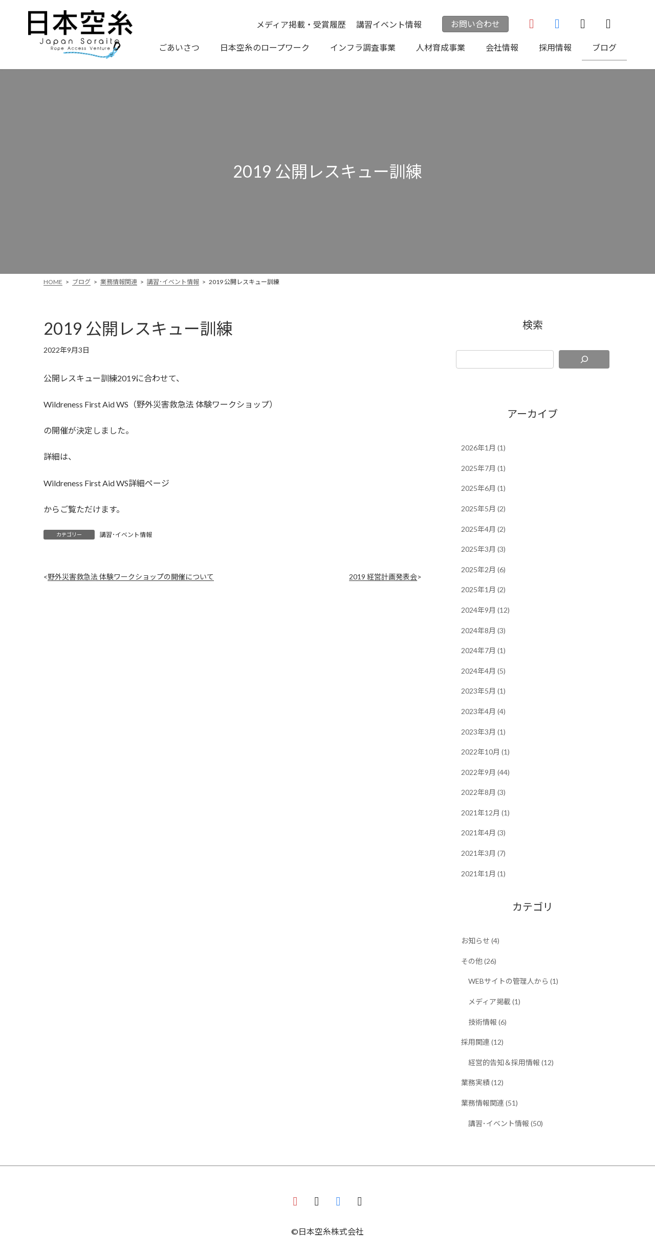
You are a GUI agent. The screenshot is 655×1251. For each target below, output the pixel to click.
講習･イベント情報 (126, 534)
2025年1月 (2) (483, 589)
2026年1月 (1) (483, 447)
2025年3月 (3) (483, 549)
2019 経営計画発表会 (383, 576)
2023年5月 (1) (483, 690)
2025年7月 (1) (483, 468)
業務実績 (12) (482, 1082)
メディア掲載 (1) (494, 1001)
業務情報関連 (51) (489, 1102)
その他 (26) (478, 961)
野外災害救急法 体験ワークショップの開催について (131, 576)
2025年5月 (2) (483, 508)
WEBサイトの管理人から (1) (513, 981)
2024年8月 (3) (483, 630)
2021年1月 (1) (483, 873)
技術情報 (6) (487, 1022)
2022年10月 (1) (485, 751)
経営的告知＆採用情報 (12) (511, 1062)
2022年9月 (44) (485, 772)
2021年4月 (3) (483, 832)
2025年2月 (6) (483, 569)
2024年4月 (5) (483, 670)
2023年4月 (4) (483, 711)
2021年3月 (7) (483, 853)
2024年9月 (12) (485, 610)
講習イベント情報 (389, 24)
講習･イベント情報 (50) (505, 1123)
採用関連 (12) (482, 1042)
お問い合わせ (475, 24)
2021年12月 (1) (485, 812)
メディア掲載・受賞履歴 (301, 24)
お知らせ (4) (480, 940)
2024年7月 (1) (483, 650)
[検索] (584, 359)
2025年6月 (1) (483, 488)
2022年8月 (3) (483, 792)
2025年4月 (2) (483, 529)
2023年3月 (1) (483, 731)
